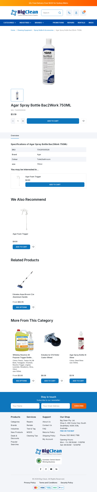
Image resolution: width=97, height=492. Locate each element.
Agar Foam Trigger (33, 177)
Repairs (30, 422)
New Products (17, 432)
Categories (15, 422)
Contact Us (47, 425)
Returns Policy (49, 432)
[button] (76, 13)
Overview (15, 135)
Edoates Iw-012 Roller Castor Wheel (50, 356)
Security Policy (67, 483)
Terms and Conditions (48, 483)
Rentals (30, 425)
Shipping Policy (49, 436)
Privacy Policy (30, 483)
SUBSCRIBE (79, 406)
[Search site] (60, 13)
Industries (15, 429)
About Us (47, 422)
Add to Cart (53, 121)
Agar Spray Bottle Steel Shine (79, 356)
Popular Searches (15, 443)
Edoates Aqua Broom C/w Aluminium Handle (23, 295)
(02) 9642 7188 (72, 435)
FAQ (44, 429)
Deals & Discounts (15, 437)
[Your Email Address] (55, 406)
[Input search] (49, 13)
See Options (21, 307)
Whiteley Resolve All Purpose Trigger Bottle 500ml (22, 356)
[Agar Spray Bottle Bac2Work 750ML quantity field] (18, 121)
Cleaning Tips (32, 436)
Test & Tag (31, 429)
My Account (48, 439)
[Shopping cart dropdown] (83, 13)
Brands (14, 425)
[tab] (15, 135)
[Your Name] (25, 406)
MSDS (29, 432)
